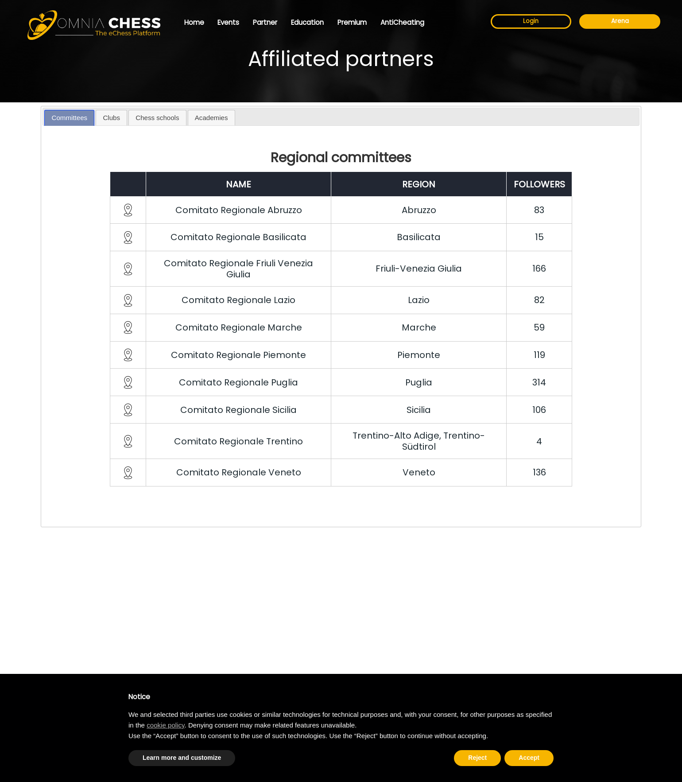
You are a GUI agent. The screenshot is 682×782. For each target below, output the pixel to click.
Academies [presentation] (211, 117)
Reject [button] (477, 757)
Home (194, 22)
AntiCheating (402, 22)
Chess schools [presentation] (157, 117)
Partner (265, 22)
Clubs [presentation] (111, 117)
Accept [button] (529, 757)
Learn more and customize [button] (182, 757)
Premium (352, 22)
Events (228, 22)
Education (307, 22)
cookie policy (165, 725)
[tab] (69, 118)
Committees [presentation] (70, 117)
